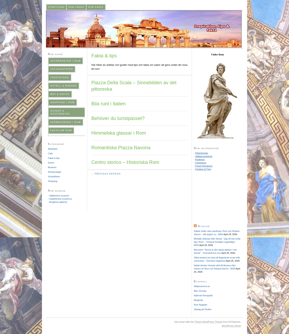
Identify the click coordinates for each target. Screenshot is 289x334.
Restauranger (54, 172)
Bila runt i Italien (108, 103)
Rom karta (96, 7)
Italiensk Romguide (203, 295)
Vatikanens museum (59, 195)
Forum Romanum (204, 166)
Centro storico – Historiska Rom (125, 162)
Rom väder (76, 7)
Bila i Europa (200, 291)
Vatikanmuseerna (203, 156)
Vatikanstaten (61, 69)
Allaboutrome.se (202, 286)
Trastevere (59, 77)
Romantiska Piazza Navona (121, 147)
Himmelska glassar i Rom (118, 133)
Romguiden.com (144, 29)
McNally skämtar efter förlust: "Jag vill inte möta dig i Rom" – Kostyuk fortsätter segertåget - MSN (217, 242)
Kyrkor (51, 162)
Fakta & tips (54, 158)
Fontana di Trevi (203, 169)
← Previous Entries (106, 174)
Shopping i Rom (62, 102)
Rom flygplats (200, 305)
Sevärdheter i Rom (65, 61)
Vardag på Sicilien (203, 309)
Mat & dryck (60, 94)
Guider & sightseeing (60, 112)
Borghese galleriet (58, 202)
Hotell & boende (63, 85)
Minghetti (198, 300)
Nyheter (204, 226)
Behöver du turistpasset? (118, 118)
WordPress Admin (231, 326)
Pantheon (200, 159)
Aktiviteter (53, 149)
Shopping (52, 181)
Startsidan (56, 7)
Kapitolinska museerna (60, 199)
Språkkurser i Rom (65, 122)
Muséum (52, 167)
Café (50, 153)
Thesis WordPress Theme (208, 322)
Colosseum (200, 162)
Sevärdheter (54, 176)
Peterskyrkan (201, 153)
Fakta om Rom (61, 130)
